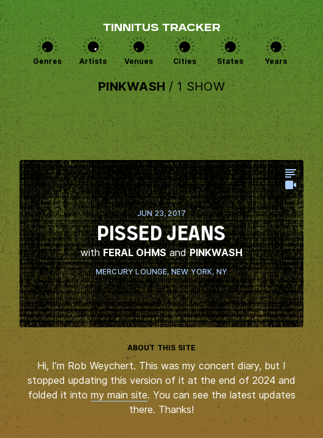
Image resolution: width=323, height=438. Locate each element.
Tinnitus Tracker (162, 28)
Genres (47, 61)
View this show (161, 243)
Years (276, 61)
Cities (184, 61)
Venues (138, 61)
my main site (119, 395)
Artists (93, 61)
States (230, 61)
